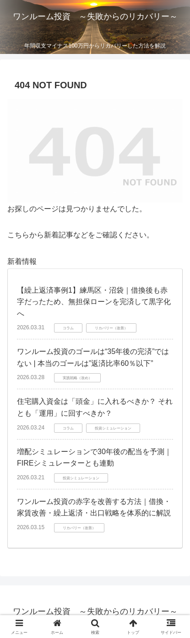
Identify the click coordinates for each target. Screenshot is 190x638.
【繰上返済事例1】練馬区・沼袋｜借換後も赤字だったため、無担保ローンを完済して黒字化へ (94, 301)
